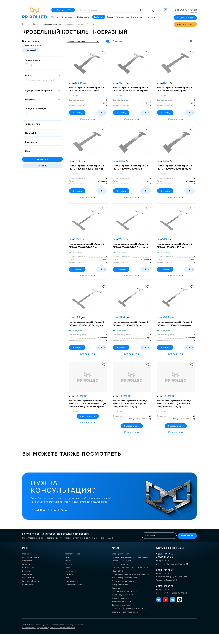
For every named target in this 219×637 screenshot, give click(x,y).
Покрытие (42, 100)
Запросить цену (87, 418)
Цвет (42, 151)
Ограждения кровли (121, 557)
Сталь (42, 75)
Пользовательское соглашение (62, 631)
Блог (67, 581)
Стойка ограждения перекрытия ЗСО (129, 611)
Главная (25, 557)
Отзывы (68, 567)
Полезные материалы (74, 587)
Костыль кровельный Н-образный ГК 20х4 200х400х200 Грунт (86, 247)
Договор (69, 577)
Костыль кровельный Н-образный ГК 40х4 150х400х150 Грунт (174, 89)
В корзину (78, 113)
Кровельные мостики (121, 563)
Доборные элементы (121, 587)
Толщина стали (42, 60)
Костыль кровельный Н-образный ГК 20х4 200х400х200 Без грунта (130, 247)
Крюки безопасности (121, 601)
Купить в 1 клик (87, 119)
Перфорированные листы (123, 584)
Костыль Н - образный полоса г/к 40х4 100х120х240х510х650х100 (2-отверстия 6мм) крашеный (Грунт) (87, 406)
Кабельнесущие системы (123, 598)
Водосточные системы (122, 604)
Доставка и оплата (30, 560)
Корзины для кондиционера (124, 594)
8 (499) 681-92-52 (164, 589)
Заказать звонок (185, 24)
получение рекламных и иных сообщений (95, 541)
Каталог (63, 10)
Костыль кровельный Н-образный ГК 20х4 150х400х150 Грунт (174, 247)
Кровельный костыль (33, 45)
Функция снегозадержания (42, 90)
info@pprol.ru (190, 13)
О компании (27, 563)
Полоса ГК (42, 133)
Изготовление (71, 584)
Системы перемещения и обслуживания (130, 560)
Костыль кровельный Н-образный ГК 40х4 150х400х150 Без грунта (86, 168)
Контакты (26, 567)
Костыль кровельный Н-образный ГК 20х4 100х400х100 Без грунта (174, 326)
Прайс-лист (27, 587)
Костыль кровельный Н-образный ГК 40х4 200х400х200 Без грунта (130, 89)
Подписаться (186, 538)
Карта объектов (29, 581)
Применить (42, 159)
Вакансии (26, 574)
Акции (68, 560)
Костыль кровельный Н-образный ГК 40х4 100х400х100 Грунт (130, 168)
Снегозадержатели (120, 567)
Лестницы (116, 591)
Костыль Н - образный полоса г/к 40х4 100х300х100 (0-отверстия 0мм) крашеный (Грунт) (174, 406)
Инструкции (70, 574)
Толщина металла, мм (42, 109)
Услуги (68, 563)
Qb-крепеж (27, 577)
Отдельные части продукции (125, 615)
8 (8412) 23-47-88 (164, 560)
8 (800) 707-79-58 (186, 9)
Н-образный (30, 50)
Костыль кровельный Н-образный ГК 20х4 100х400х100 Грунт (130, 326)
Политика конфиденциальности (35, 631)
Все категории (30, 41)
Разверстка (42, 142)
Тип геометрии (42, 124)
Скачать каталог (185, 18)
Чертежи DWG (28, 570)
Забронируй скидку (31, 584)
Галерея (68, 570)
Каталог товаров (72, 557)
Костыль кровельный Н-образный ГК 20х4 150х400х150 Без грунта (86, 326)
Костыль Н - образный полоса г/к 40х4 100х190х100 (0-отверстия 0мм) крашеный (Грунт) (130, 406)
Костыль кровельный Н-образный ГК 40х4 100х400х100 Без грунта (174, 168)
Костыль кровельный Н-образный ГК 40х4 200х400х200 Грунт (86, 89)
